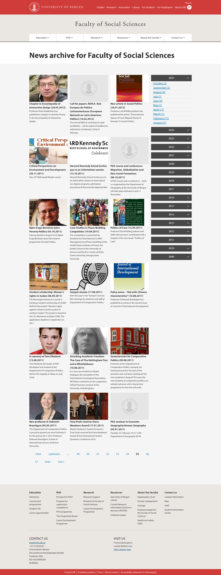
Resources (122, 37)
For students (148, 7)
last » (61, 461)
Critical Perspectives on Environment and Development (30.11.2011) (47, 169)
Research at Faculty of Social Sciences (93, 503)
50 (88, 454)
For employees (165, 7)
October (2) (160, 83)
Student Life (35, 508)
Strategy (141, 505)
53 (117, 454)
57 (36, 461)
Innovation (124, 7)
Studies (100, 7)
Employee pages (118, 514)
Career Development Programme (66, 522)
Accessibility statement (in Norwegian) (139, 572)
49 (78, 454)
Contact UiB (69, 572)
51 (97, 454)
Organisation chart (146, 496)
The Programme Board (67, 516)
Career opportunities (39, 512)
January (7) (159, 122)
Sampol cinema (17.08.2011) (86, 292)
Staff (167, 505)
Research (111, 7)
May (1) (157, 105)
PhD (68, 37)
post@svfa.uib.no (37, 542)
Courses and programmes (35, 503)
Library (136, 7)
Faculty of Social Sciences (110, 24)
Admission (34, 496)
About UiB (180, 7)
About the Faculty (149, 37)
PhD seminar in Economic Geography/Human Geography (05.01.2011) (128, 425)
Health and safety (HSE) (146, 522)
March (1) (158, 114)
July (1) (157, 96)
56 (147, 454)
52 (107, 454)
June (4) (157, 100)
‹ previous (54, 454)
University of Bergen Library (120, 498)
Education (41, 37)
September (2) (161, 87)
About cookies (111, 572)
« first (38, 454)
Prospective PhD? (64, 496)
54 (127, 454)
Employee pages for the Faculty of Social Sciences (147, 512)
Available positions (87, 572)
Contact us (177, 37)
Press (100, 572)
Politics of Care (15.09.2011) (126, 227)
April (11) (158, 109)
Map (167, 501)
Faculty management (147, 501)
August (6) (159, 92)
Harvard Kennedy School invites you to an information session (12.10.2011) (88, 169)
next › (48, 461)
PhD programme (64, 511)
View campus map (122, 549)
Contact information (174, 496)
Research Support (91, 496)
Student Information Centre (174, 511)
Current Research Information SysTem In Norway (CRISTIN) (121, 507)
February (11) (161, 118)
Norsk (188, 2)
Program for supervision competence (62, 504)
